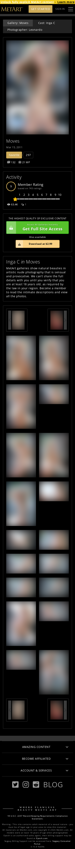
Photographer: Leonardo (24, 30)
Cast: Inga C (46, 23)
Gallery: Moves (17, 23)
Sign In (60, 9)
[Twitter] (15, 784)
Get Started (40, 9)
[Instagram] (26, 784)
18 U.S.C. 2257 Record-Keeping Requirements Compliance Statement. (37, 817)
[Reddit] (36, 784)
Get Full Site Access (36, 227)
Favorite (14, 155)
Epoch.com (42, 838)
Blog (53, 784)
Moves (13, 141)
